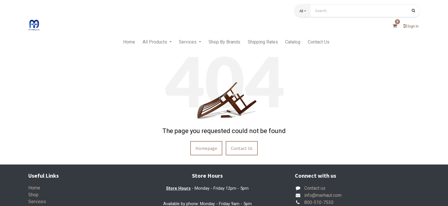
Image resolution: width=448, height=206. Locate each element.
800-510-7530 (318, 202)
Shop (33, 194)
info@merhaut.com (322, 195)
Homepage (206, 148)
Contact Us (242, 148)
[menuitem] (129, 42)
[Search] (413, 11)
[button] (302, 11)
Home (34, 188)
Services (37, 201)
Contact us (314, 188)
